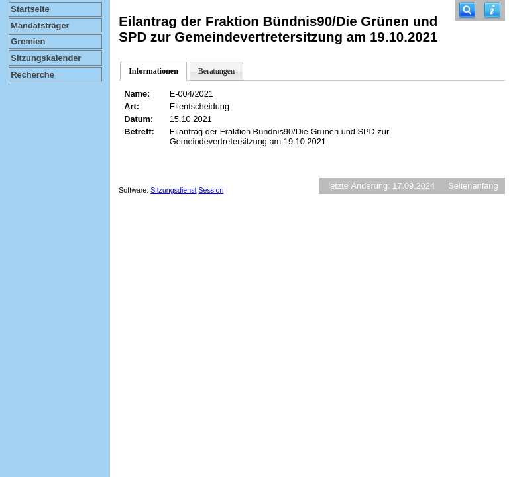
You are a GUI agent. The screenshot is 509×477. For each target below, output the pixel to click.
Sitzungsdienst (173, 190)
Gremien (28, 41)
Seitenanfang (473, 186)
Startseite (30, 9)
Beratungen (216, 71)
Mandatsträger (40, 25)
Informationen (153, 71)
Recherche (32, 75)
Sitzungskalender (46, 58)
